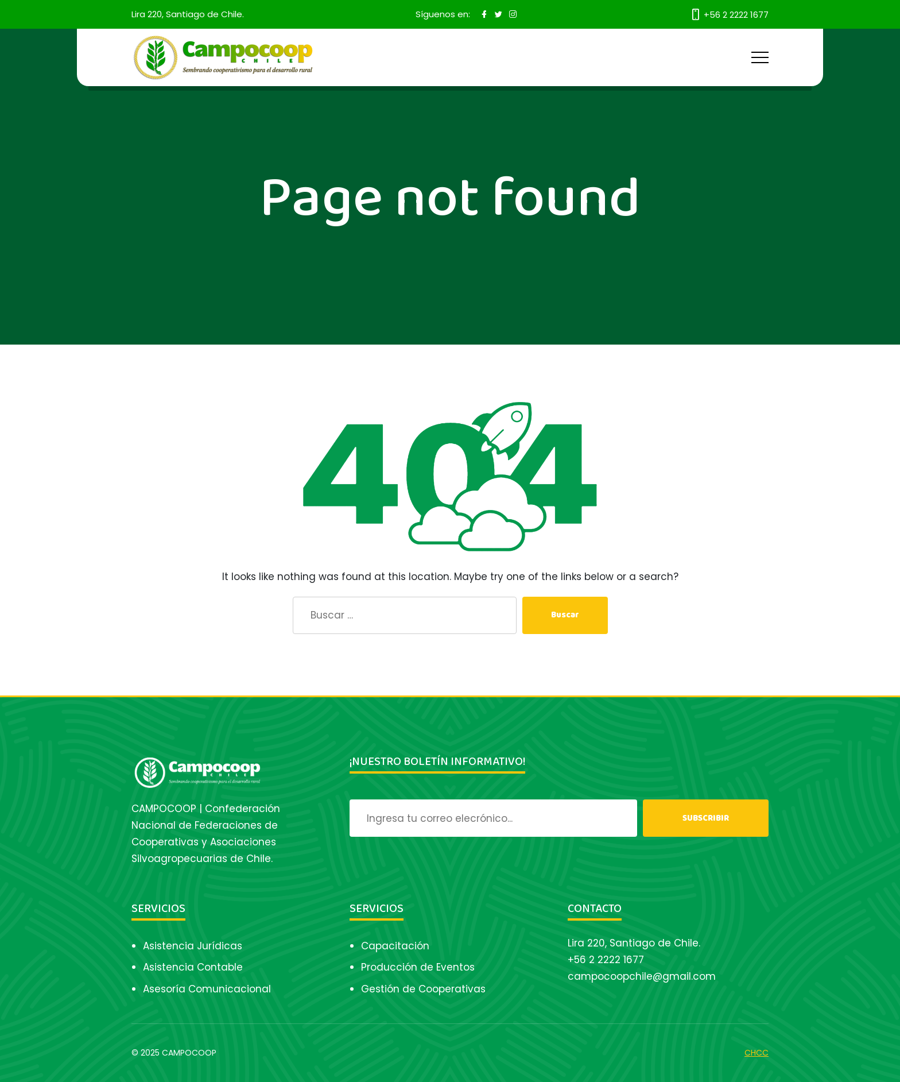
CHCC (756, 1052)
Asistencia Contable (193, 967)
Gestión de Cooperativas (423, 989)
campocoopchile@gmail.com (642, 976)
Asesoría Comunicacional (207, 989)
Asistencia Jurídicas (192, 946)
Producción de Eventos (418, 967)
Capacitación (395, 946)
